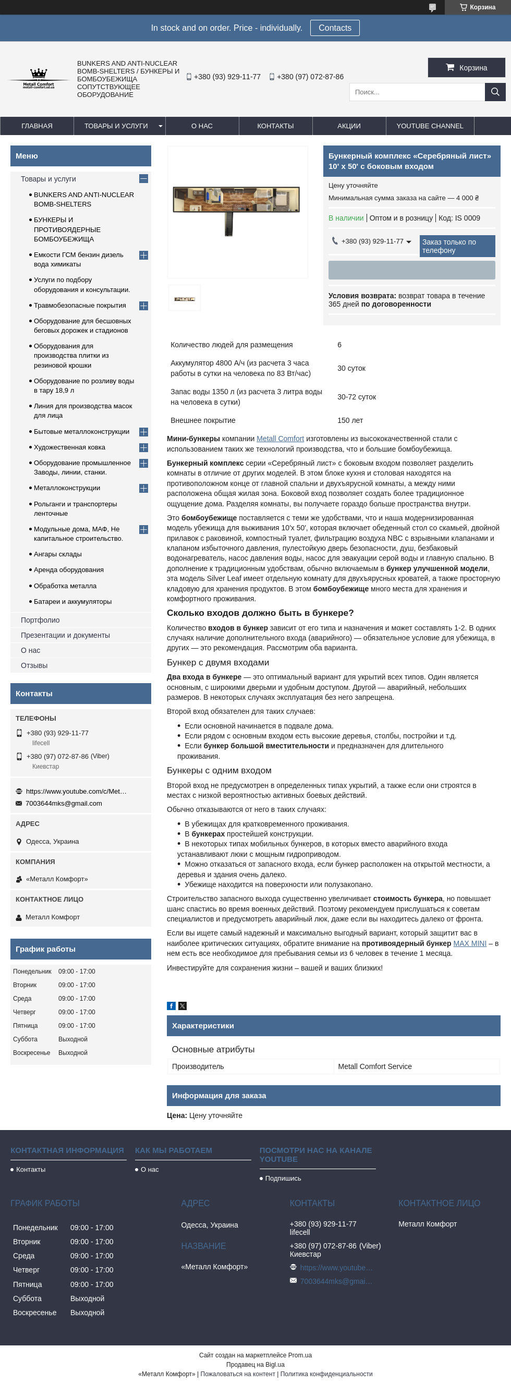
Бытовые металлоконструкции (81, 431)
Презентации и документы (65, 635)
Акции (349, 126)
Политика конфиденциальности (327, 1374)
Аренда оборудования (69, 570)
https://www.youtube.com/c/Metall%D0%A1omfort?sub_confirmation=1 (78, 791)
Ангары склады (58, 554)
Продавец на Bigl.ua (255, 1364)
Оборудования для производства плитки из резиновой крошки (71, 355)
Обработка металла (65, 586)
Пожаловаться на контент (238, 1374)
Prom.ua (300, 1355)
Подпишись (283, 1178)
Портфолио (40, 620)
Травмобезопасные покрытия (80, 305)
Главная (37, 126)
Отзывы (34, 665)
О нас (202, 126)
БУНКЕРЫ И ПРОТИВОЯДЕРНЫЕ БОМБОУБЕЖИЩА (67, 229)
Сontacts (335, 27)
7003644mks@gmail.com (64, 803)
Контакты (275, 126)
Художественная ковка (69, 447)
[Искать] (495, 92)
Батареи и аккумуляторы (73, 601)
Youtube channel (430, 126)
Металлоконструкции (67, 488)
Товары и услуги (116, 126)
